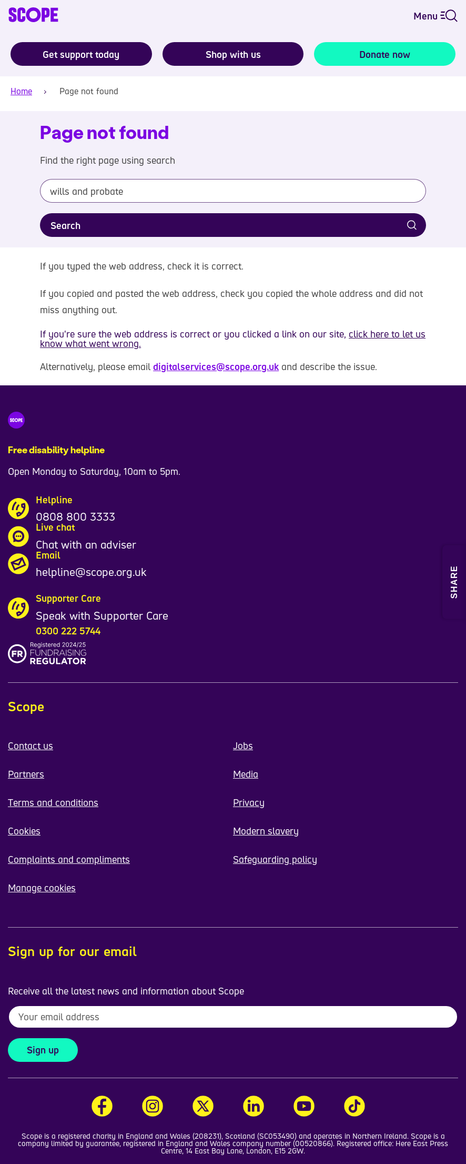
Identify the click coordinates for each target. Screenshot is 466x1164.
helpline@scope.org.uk (91, 571)
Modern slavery (266, 830)
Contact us (30, 745)
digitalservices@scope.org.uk (216, 366)
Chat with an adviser (86, 544)
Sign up (43, 1049)
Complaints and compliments (69, 859)
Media (245, 774)
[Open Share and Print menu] (454, 582)
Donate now (384, 54)
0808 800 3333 (75, 516)
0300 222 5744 (68, 630)
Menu (435, 15)
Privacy (249, 802)
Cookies (24, 830)
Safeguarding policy (275, 859)
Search (65, 225)
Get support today (81, 54)
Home (21, 91)
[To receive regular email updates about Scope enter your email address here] (233, 1017)
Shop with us (233, 54)
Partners (26, 774)
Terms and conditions (53, 802)
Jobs (243, 745)
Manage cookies (42, 887)
